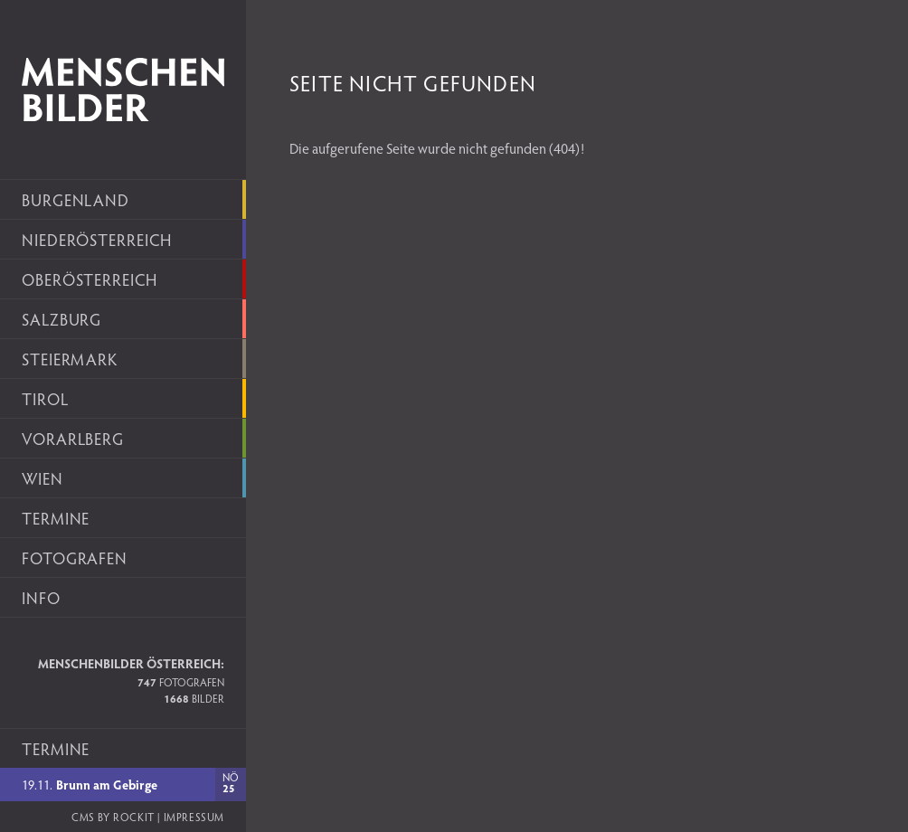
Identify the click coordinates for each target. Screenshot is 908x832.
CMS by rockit (113, 816)
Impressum (194, 816)
